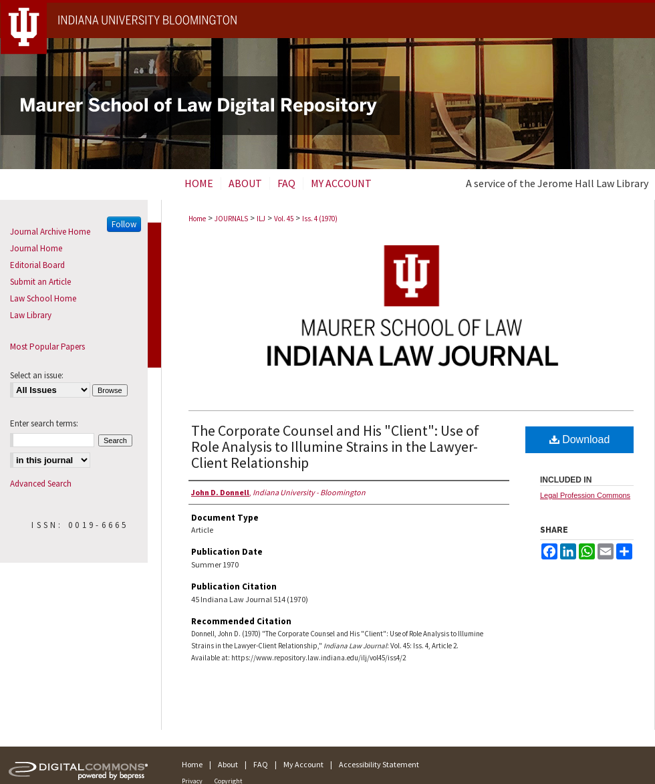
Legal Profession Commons (585, 495)
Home (197, 218)
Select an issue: (36, 375)
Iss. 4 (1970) (320, 218)
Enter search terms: (44, 423)
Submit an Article (40, 281)
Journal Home (36, 248)
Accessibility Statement (379, 764)
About (228, 764)
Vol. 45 (283, 218)
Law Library (30, 315)
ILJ (261, 218)
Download (579, 439)
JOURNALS (231, 218)
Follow (124, 224)
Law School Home (43, 298)
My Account (303, 764)
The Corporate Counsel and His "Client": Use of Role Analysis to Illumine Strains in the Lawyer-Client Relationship (335, 446)
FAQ (260, 764)
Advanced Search (41, 483)
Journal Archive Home (50, 231)
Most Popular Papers (47, 346)
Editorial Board (37, 265)
